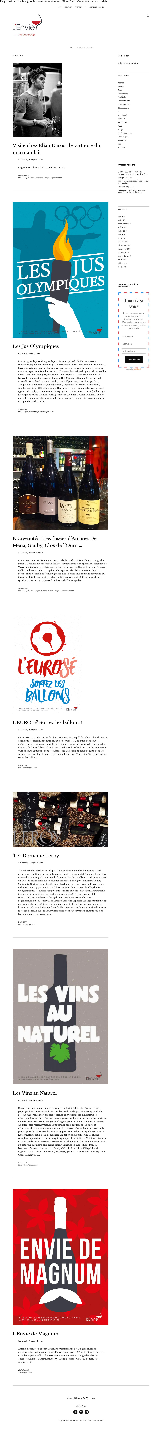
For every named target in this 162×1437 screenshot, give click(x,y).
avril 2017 (121, 220)
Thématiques (44, 412)
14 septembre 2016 (24, 175)
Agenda (121, 83)
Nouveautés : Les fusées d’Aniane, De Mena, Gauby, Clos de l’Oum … (53, 545)
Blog (60, 7)
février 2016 (122, 242)
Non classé (49, 598)
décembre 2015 (124, 245)
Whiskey (121, 147)
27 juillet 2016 (23, 595)
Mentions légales (96, 7)
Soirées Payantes (125, 133)
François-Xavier (36, 159)
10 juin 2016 (22, 772)
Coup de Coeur (29, 178)
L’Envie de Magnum (43, 1340)
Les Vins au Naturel (42, 1099)
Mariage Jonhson (125, 178)
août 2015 (122, 260)
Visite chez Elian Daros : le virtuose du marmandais (52, 148)
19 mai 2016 (22, 1170)
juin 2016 (121, 235)
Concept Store (124, 101)
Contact (68, 7)
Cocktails (122, 97)
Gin (119, 112)
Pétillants (121, 119)
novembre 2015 (124, 249)
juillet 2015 (122, 263)
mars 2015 (122, 267)
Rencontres (39, 178)
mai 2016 (121, 238)
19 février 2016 (23, 1377)
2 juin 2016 (22, 929)
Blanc (20, 178)
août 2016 (122, 227)
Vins (60, 178)
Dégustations (28, 412)
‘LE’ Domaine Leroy (43, 862)
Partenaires (80, 7)
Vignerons (54, 178)
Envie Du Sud (34, 353)
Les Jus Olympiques (42, 345)
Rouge (47, 178)
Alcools (121, 86)
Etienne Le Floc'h (36, 559)
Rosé (19, 775)
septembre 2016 (124, 224)
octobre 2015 (123, 252)
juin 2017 (121, 217)
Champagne (123, 94)
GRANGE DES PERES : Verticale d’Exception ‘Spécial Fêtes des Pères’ (133, 173)
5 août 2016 (22, 409)
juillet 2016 (122, 231)
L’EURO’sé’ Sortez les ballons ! (58, 728)
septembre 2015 (124, 256)
